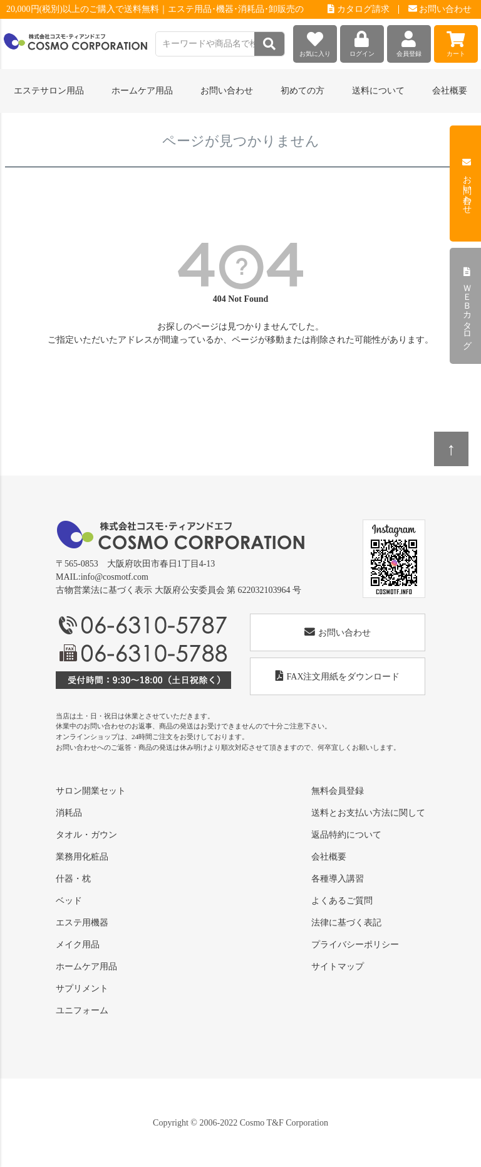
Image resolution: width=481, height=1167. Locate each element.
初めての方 (302, 90)
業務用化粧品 (82, 856)
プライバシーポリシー (355, 944)
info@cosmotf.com (114, 577)
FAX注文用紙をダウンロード (338, 676)
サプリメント (82, 988)
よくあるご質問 (342, 900)
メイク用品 (78, 944)
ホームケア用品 (86, 966)
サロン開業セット (91, 791)
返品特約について (346, 834)
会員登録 (409, 41)
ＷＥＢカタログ (467, 306)
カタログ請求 (359, 9)
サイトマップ (337, 966)
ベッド (69, 900)
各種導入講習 (337, 878)
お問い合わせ (440, 9)
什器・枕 (73, 878)
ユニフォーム (82, 1010)
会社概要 (449, 90)
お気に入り (315, 41)
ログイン (362, 41)
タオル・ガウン (86, 834)
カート (456, 41)
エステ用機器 (82, 922)
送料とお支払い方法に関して (368, 813)
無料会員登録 (337, 791)
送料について (378, 90)
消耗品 (69, 813)
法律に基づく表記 (346, 922)
